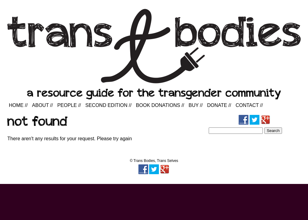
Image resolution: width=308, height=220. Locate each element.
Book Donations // (160, 105)
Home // (18, 105)
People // (69, 105)
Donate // (219, 105)
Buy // (196, 105)
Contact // (249, 105)
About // (42, 105)
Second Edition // (108, 105)
